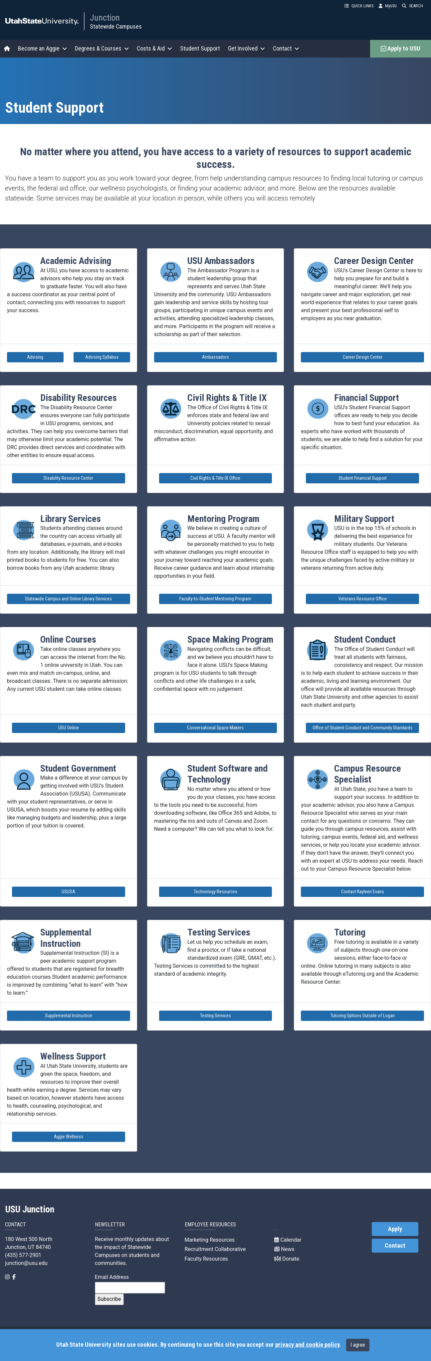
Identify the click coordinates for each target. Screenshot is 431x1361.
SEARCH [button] (412, 5)
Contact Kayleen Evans (362, 891)
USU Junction (29, 1209)
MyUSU (388, 5)
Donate (286, 1259)
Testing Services (215, 1015)
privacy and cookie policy (307, 1344)
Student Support (200, 48)
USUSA (68, 891)
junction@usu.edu (26, 1263)
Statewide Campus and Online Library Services (68, 598)
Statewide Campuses (116, 26)
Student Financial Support (362, 478)
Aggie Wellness (68, 1136)
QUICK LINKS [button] (358, 5)
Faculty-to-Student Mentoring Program (215, 598)
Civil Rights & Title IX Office (215, 478)
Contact (395, 1245)
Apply (395, 1229)
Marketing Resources (210, 1240)
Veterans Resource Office (362, 598)
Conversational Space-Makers (215, 727)
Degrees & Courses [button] (102, 48)
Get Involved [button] (246, 48)
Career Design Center (362, 357)
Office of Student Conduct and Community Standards (362, 727)
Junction (105, 18)
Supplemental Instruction (68, 1015)
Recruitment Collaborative (215, 1249)
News (284, 1249)
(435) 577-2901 (23, 1255)
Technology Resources (215, 891)
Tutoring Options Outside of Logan (362, 1015)
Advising (35, 357)
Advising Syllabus (101, 357)
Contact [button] (286, 48)
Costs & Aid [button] (154, 48)
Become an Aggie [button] (42, 48)
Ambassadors (215, 357)
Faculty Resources (206, 1259)
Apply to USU (400, 48)
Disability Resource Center (68, 478)
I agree (357, 1345)
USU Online (68, 727)
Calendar (287, 1240)
